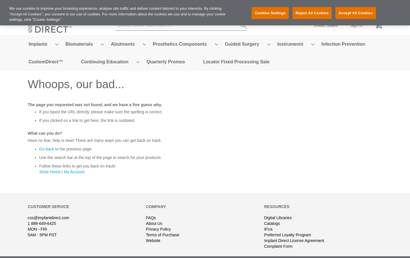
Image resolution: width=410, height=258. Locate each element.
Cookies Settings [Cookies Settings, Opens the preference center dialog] (270, 13)
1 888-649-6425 (42, 214)
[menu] (205, 48)
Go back (46, 140)
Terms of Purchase (162, 226)
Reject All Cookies (312, 13)
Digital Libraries (278, 209)
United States (326, 25)
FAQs (151, 209)
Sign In (356, 25)
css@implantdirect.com (48, 209)
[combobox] (181, 25)
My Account (74, 163)
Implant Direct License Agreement (294, 231)
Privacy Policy (158, 220)
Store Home (50, 163)
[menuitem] (37, 42)
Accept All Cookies (356, 13)
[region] (205, 12)
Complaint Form (278, 237)
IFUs (268, 220)
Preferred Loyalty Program (287, 226)
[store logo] (52, 25)
